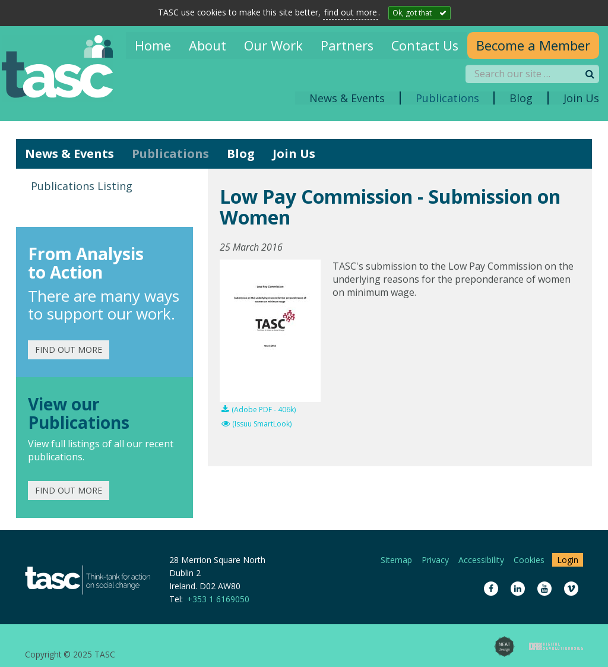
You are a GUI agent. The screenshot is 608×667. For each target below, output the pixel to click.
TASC (65, 69)
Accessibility (481, 559)
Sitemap (396, 559)
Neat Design (504, 646)
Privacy (435, 559)
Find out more (68, 349)
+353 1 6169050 (218, 599)
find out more (350, 12)
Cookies (529, 559)
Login (567, 559)
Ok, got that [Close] (412, 13)
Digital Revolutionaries (556, 646)
